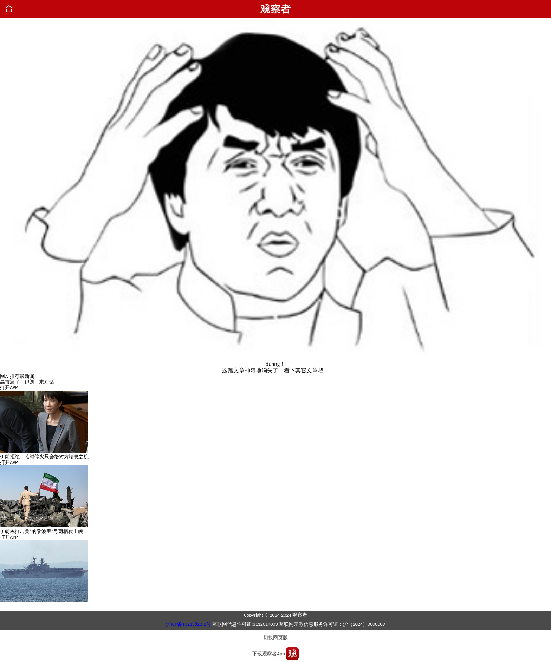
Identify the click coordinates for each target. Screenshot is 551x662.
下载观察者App (268, 654)
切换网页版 (275, 638)
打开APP (9, 388)
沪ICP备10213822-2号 (188, 624)
